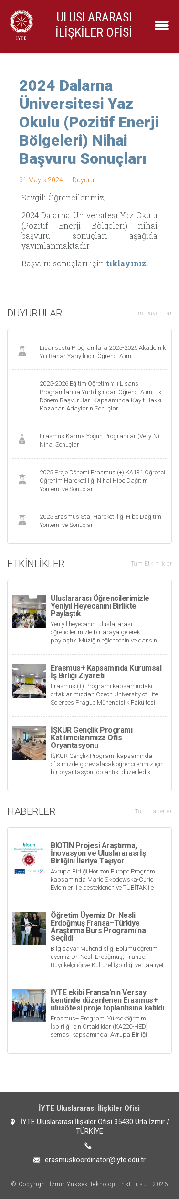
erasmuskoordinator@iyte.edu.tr (95, 1160)
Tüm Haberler (153, 811)
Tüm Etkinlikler (151, 563)
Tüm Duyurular (151, 313)
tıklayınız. (127, 263)
